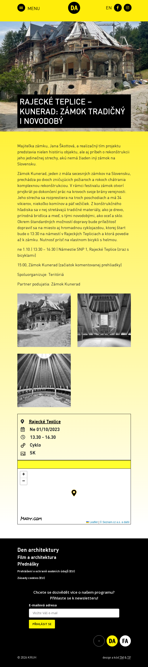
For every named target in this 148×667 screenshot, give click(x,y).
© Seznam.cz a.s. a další (115, 522)
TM (122, 657)
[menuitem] (108, 7)
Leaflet (91, 522)
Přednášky (28, 564)
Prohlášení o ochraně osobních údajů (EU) (46, 571)
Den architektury (38, 549)
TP (129, 657)
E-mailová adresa (43, 605)
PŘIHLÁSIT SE (41, 624)
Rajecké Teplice (45, 421)
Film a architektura (36, 557)
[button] (74, 493)
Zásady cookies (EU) (31, 578)
